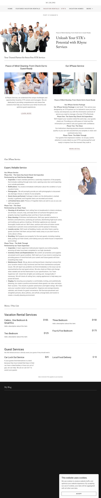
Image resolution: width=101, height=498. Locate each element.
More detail (74, 148)
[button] (90, 8)
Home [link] (10, 8)
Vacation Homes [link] (76, 8)
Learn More (26, 113)
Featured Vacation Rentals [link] (28, 8)
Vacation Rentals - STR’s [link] (54, 8)
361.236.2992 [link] (50, 3)
